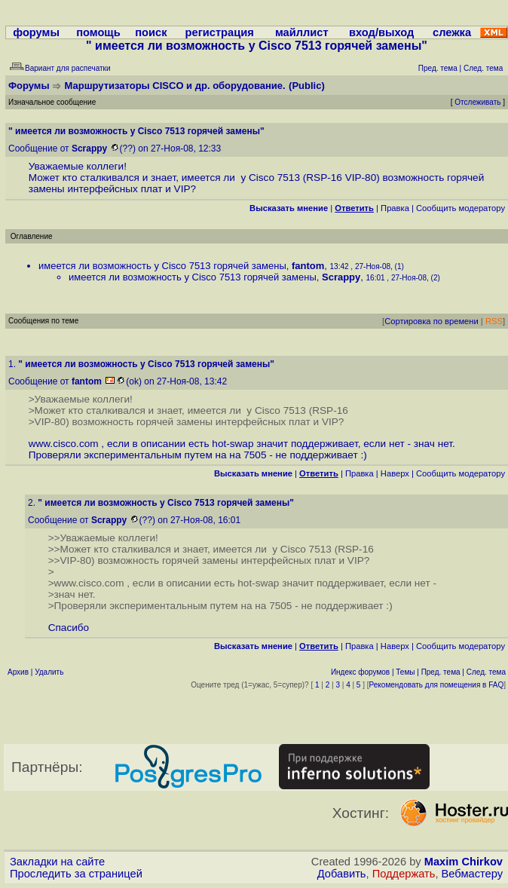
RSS (494, 321)
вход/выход (381, 32)
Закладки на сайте (57, 862)
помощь (98, 32)
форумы (36, 32)
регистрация (219, 32)
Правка (395, 208)
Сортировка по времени (431, 321)
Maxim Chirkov (463, 862)
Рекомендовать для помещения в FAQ (436, 685)
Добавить (341, 874)
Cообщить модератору (460, 208)
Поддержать (404, 874)
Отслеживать (477, 102)
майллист (302, 32)
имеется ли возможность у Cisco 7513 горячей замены (162, 265)
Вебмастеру (472, 874)
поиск (151, 32)
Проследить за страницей (76, 874)
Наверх (395, 473)
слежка (452, 32)
